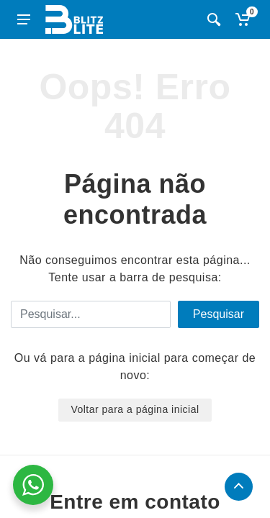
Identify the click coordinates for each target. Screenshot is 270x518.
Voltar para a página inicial (135, 409)
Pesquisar (218, 314)
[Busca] (213, 19)
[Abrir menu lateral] (24, 19)
